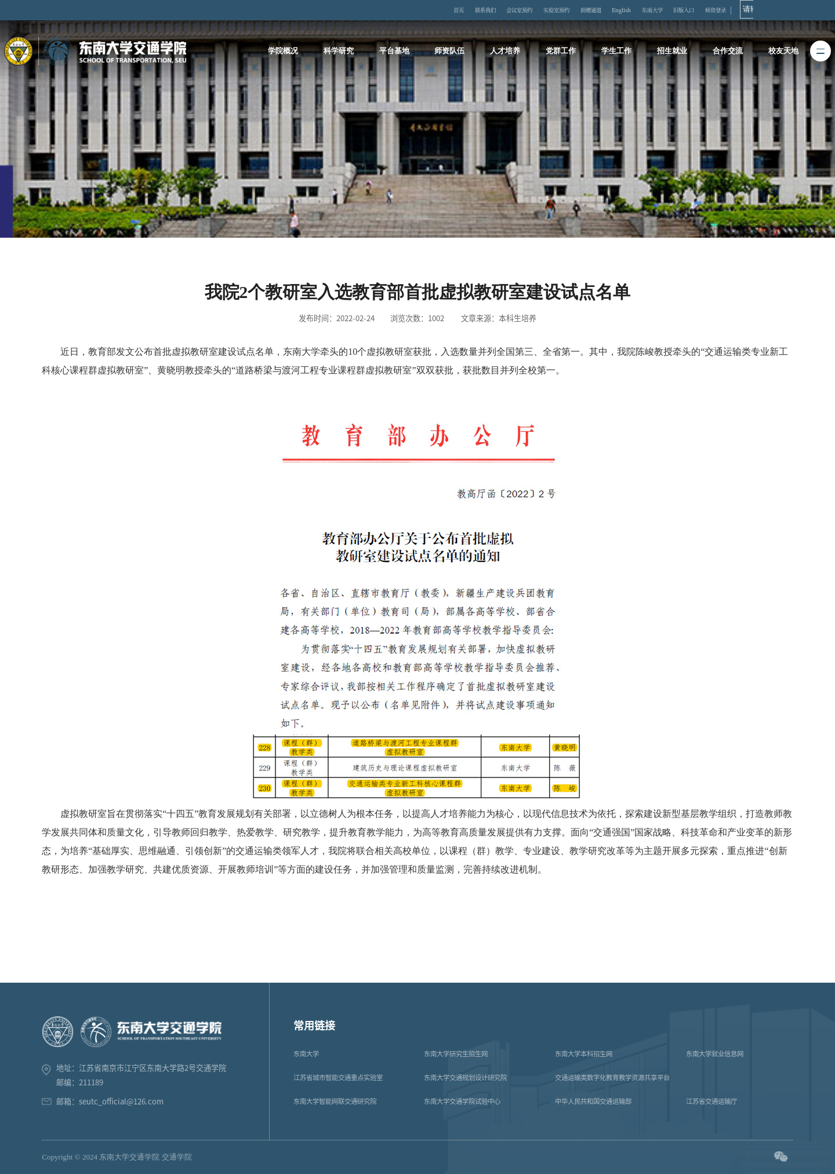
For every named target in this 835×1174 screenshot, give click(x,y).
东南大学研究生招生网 (456, 1054)
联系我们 (503, 10)
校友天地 (779, 51)
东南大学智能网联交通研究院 (334, 1101)
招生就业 (670, 51)
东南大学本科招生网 (583, 1054)
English (670, 10)
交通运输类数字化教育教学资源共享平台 (612, 1077)
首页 (470, 10)
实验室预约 (591, 10)
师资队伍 (450, 51)
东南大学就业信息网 (714, 1054)
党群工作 (560, 51)
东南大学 (709, 10)
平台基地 (396, 51)
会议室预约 (545, 10)
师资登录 (787, 10)
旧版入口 (748, 10)
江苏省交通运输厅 (711, 1101)
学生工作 (615, 51)
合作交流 (724, 51)
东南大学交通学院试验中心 (462, 1101)
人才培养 (505, 51)
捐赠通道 (632, 10)
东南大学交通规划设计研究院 (465, 1077)
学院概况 (286, 51)
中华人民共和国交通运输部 (593, 1101)
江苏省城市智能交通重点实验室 (338, 1077)
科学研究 (341, 51)
